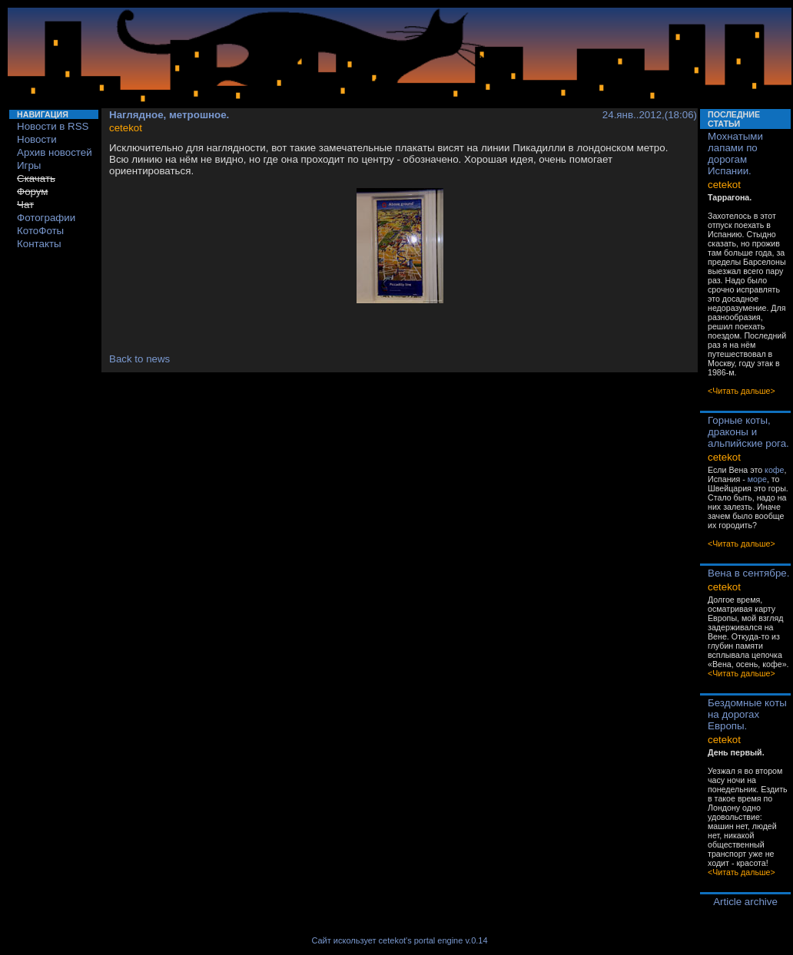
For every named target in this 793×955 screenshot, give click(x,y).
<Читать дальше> (741, 390)
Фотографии (46, 217)
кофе (774, 469)
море (757, 479)
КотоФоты (40, 230)
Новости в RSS (53, 126)
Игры (29, 165)
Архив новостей (54, 152)
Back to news (139, 359)
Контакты (39, 243)
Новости (37, 139)
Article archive (745, 901)
